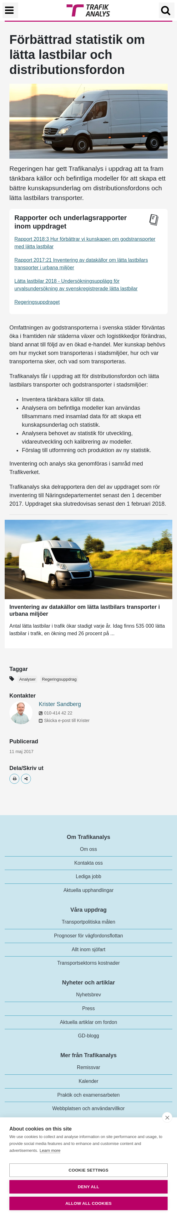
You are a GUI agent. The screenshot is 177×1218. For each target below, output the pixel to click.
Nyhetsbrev (88, 994)
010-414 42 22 (55, 712)
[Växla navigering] (10, 10)
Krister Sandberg (60, 704)
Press (88, 1008)
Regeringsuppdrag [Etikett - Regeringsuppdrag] (59, 679)
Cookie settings (88, 1170)
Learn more (50, 1150)
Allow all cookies (88, 1203)
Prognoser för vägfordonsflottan (88, 935)
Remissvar (88, 1067)
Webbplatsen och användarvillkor (88, 1108)
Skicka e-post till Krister (64, 720)
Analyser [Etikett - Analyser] (27, 679)
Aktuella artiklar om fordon (88, 1022)
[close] (167, 1117)
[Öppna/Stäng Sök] (166, 10)
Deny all (88, 1186)
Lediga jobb (88, 876)
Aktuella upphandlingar (88, 890)
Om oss (88, 849)
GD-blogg (88, 1035)
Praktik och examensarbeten (88, 1095)
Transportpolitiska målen (88, 922)
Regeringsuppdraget (37, 302)
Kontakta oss (88, 863)
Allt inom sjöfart (88, 949)
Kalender (88, 1081)
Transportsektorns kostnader (88, 963)
